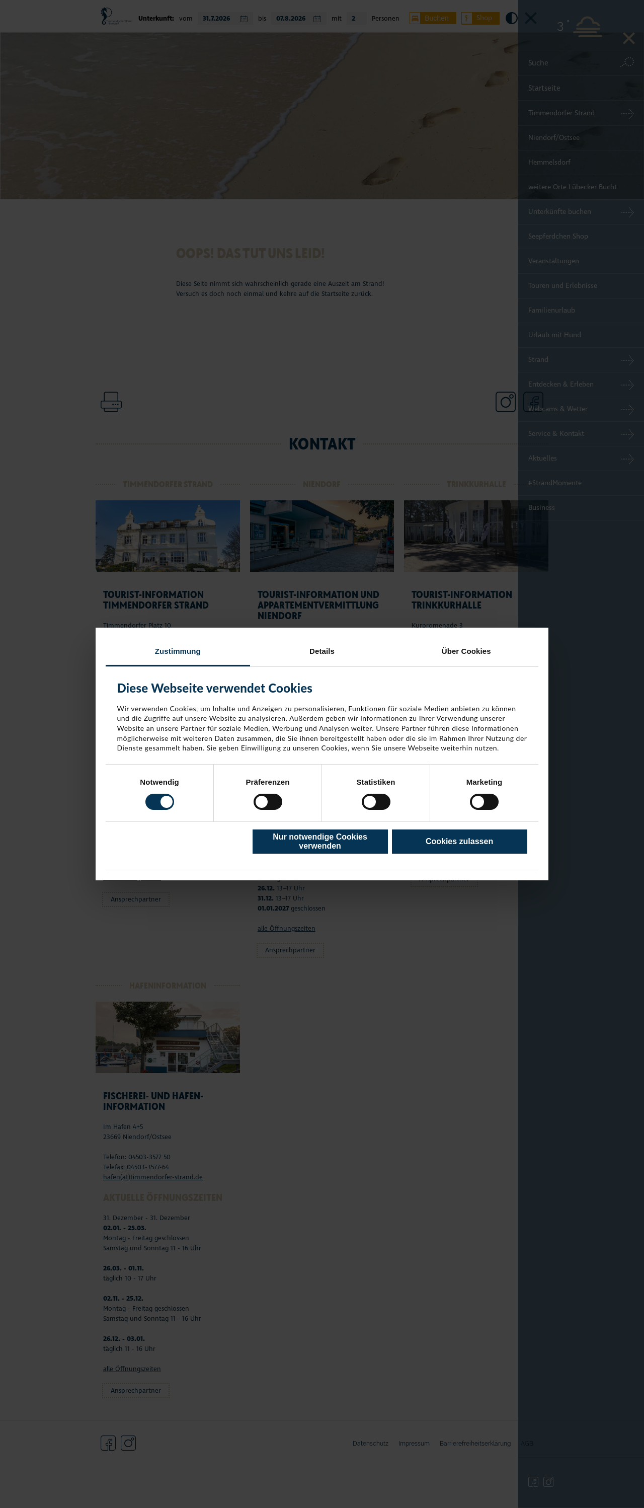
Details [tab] (322, 651)
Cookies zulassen (459, 841)
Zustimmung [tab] (178, 651)
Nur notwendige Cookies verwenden (320, 841)
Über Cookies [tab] (466, 651)
